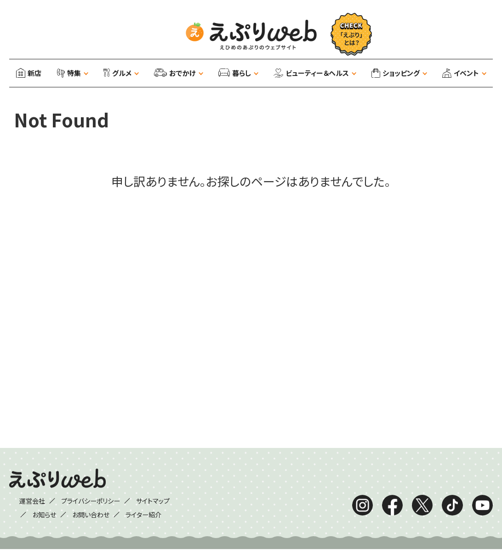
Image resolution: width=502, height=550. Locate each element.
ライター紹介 (147, 514)
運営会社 (25, 501)
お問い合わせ (89, 514)
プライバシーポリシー (90, 501)
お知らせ (38, 514)
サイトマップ (159, 501)
